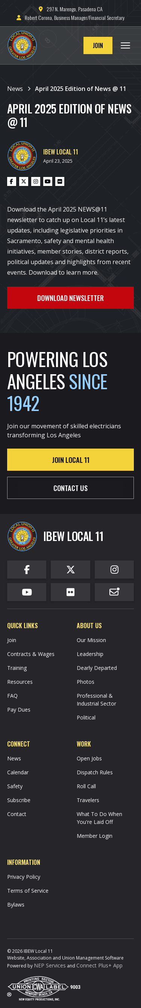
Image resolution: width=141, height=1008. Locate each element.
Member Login (94, 835)
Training (17, 667)
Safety (15, 786)
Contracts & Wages (31, 653)
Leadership (90, 653)
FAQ (12, 695)
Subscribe (18, 800)
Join (98, 45)
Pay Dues (18, 709)
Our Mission (91, 640)
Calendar (18, 772)
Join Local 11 (70, 460)
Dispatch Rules (95, 772)
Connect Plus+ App (99, 965)
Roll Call (86, 786)
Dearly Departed (97, 667)
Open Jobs (89, 758)
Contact (16, 814)
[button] (125, 45)
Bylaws (15, 904)
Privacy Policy (23, 876)
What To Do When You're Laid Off (99, 817)
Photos (85, 681)
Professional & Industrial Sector (96, 699)
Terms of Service (28, 890)
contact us (70, 488)
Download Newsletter (70, 298)
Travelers (88, 800)
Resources (20, 681)
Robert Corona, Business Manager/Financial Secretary (70, 17)
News (14, 758)
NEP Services (50, 965)
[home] (24, 45)
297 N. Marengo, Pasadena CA (71, 9)
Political (86, 717)
